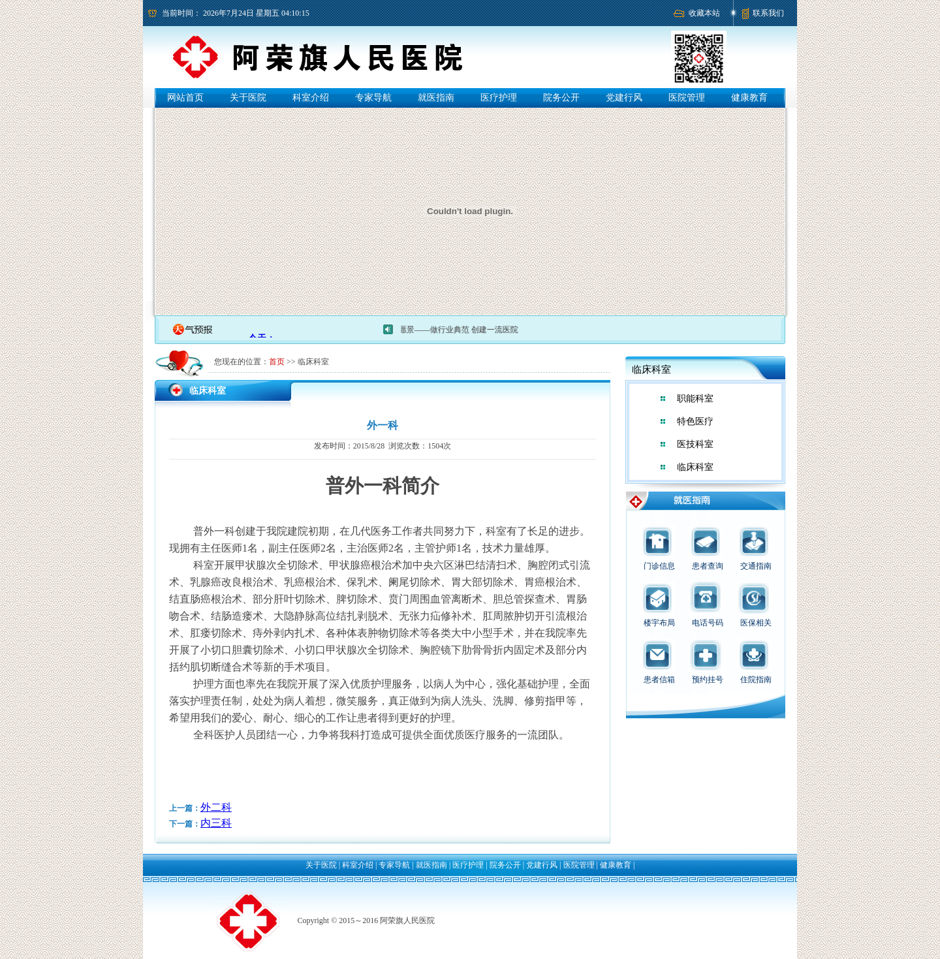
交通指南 (756, 566)
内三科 (216, 822)
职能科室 (695, 398)
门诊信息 (659, 566)
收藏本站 (704, 13)
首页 (277, 361)
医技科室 (695, 444)
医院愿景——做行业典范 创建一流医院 (456, 329)
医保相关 (756, 622)
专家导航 (373, 97)
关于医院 (248, 97)
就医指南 (436, 97)
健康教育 (749, 97)
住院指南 (756, 679)
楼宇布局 (659, 622)
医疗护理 (498, 97)
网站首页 (185, 97)
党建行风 (624, 97)
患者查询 (707, 566)
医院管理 (686, 97)
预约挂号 (707, 679)
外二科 (216, 807)
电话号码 (707, 622)
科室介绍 (310, 97)
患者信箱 (659, 679)
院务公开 (561, 97)
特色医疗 (695, 421)
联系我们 (768, 13)
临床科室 (695, 467)
